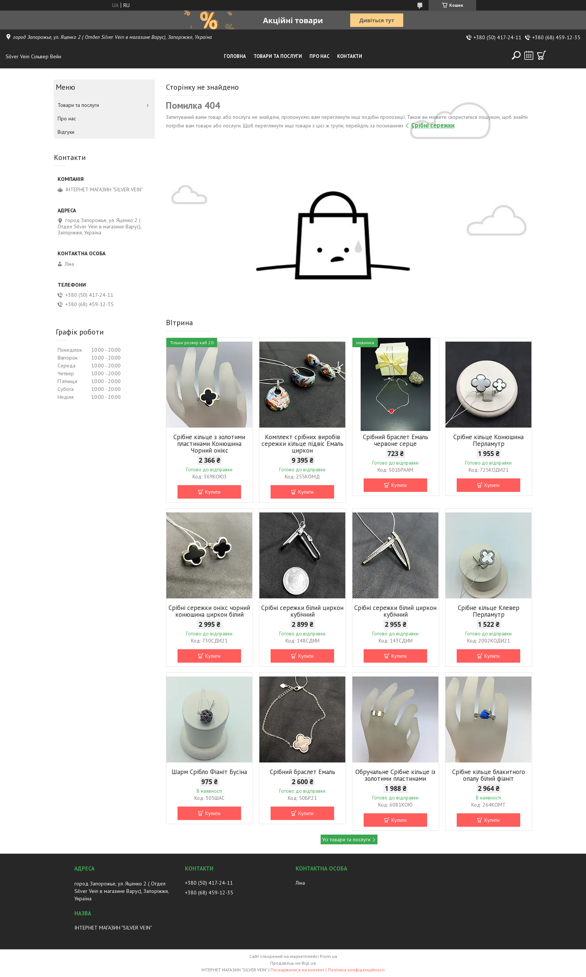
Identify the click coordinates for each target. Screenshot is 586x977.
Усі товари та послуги (346, 839)
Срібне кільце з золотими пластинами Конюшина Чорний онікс (209, 444)
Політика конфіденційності (356, 970)
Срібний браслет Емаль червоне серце (395, 440)
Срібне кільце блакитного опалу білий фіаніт (488, 775)
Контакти (349, 56)
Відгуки (66, 132)
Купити (212, 491)
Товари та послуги (277, 56)
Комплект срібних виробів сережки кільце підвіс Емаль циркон (302, 444)
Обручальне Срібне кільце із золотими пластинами (395, 775)
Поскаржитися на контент (297, 970)
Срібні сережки (432, 125)
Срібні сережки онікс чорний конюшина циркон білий (209, 611)
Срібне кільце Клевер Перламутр (488, 611)
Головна (235, 56)
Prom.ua (328, 956)
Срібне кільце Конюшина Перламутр (488, 440)
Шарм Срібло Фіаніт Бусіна (209, 771)
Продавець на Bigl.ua (293, 963)
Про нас (319, 56)
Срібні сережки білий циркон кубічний (302, 611)
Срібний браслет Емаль (302, 771)
